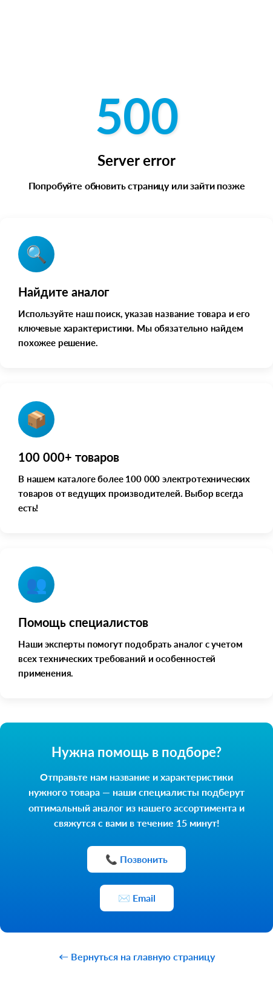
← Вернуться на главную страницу (137, 956)
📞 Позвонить (136, 859)
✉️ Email (137, 897)
